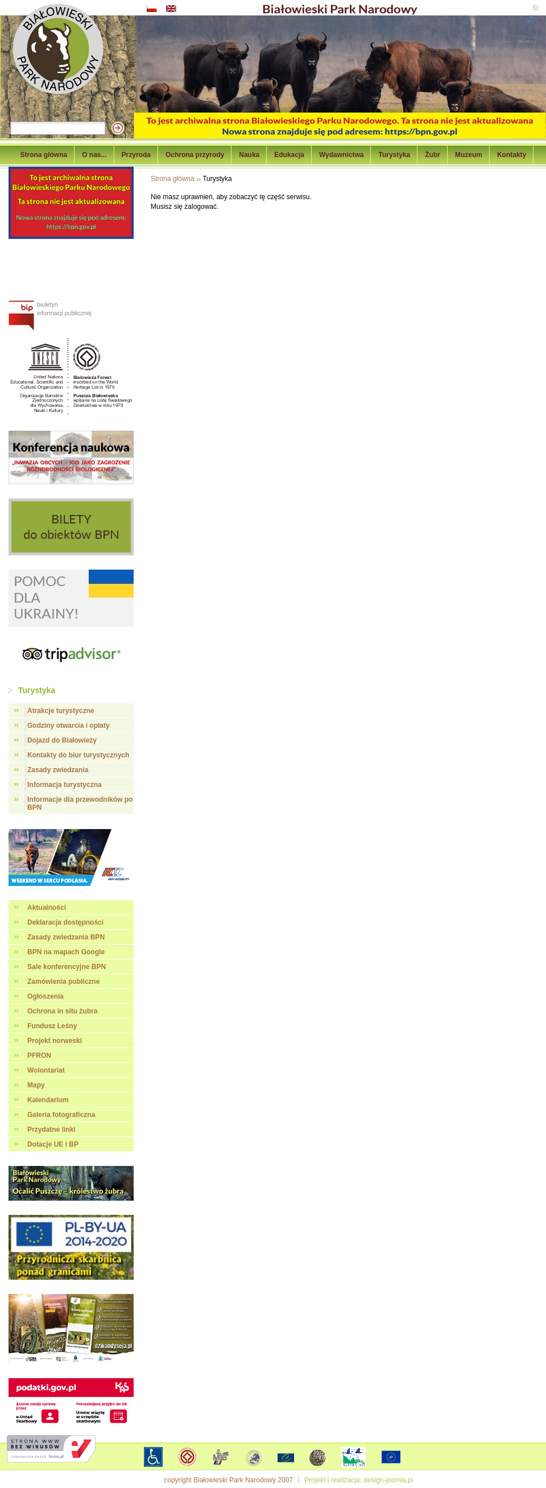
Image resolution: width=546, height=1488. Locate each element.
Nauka (249, 155)
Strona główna (44, 155)
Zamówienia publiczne (63, 982)
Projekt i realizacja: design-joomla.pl (358, 1480)
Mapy (36, 1085)
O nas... (94, 155)
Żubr (432, 155)
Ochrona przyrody (195, 155)
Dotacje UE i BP (52, 1144)
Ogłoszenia (45, 996)
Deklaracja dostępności (65, 922)
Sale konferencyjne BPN (66, 967)
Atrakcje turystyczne (60, 711)
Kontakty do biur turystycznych (78, 755)
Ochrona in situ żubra (62, 1011)
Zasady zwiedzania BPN (66, 937)
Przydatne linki (51, 1129)
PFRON (39, 1056)
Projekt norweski (54, 1041)
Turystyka (394, 155)
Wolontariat (46, 1070)
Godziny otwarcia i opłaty (68, 725)
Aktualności (46, 908)
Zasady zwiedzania (57, 770)
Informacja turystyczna (64, 785)
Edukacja (289, 155)
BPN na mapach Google (66, 952)
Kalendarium (48, 1100)
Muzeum (468, 155)
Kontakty (511, 155)
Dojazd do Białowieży (62, 740)
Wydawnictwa (341, 155)
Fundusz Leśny (52, 1026)
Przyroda (136, 155)
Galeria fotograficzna (61, 1115)
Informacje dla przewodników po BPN (80, 803)
